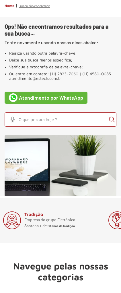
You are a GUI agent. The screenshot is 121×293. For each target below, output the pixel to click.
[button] (12, 119)
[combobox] (60, 119)
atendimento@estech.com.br (35, 78)
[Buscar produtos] (111, 119)
